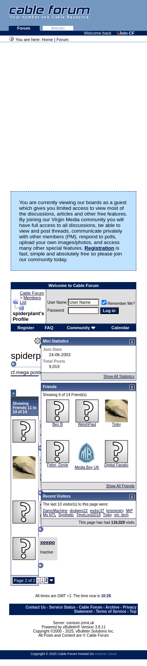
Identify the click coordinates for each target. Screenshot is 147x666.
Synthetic (66, 515)
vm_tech (121, 515)
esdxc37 (97, 511)
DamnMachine (55, 511)
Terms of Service (111, 611)
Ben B (57, 424)
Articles (58, 28)
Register (26, 327)
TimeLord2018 (88, 515)
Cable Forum (32, 293)
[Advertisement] (71, 114)
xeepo (47, 542)
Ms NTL (49, 515)
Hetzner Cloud (105, 654)
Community (81, 327)
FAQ (49, 327)
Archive (112, 607)
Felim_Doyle (57, 465)
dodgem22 (79, 511)
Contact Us (36, 607)
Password (55, 310)
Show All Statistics (118, 376)
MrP (129, 511)
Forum (24, 28)
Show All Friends (120, 486)
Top (133, 611)
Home (47, 39)
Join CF (125, 33)
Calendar (120, 327)
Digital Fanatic (116, 465)
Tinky (116, 424)
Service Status (62, 607)
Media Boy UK (87, 467)
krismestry (115, 511)
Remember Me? (118, 303)
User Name (57, 302)
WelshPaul (87, 424)
